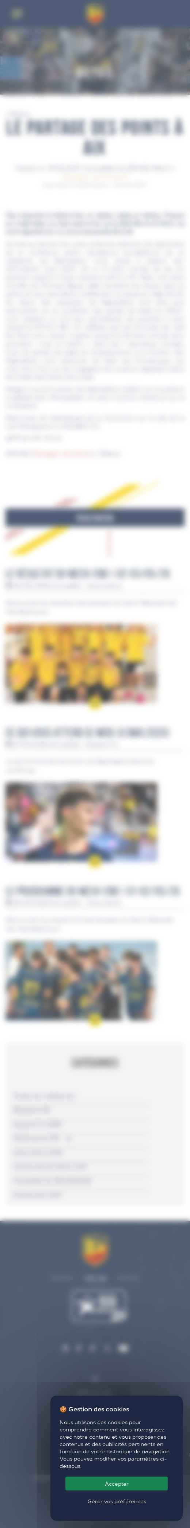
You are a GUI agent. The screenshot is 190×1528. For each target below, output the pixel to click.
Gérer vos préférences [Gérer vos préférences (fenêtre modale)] (116, 1501)
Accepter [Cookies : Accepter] (117, 1483)
